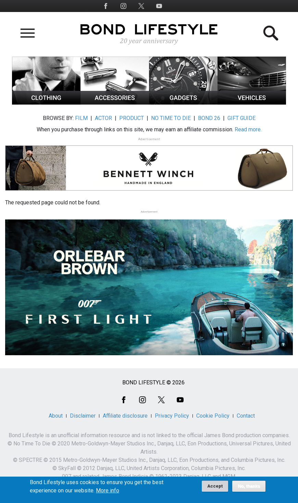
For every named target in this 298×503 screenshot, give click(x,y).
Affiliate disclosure (125, 415)
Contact (246, 415)
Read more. (248, 129)
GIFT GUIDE (241, 118)
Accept (215, 487)
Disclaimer (83, 415)
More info (107, 492)
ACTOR (103, 118)
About (56, 415)
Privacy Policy (172, 415)
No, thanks (249, 487)
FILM (81, 118)
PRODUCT (131, 118)
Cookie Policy (212, 415)
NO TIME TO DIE (171, 118)
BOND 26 (209, 118)
